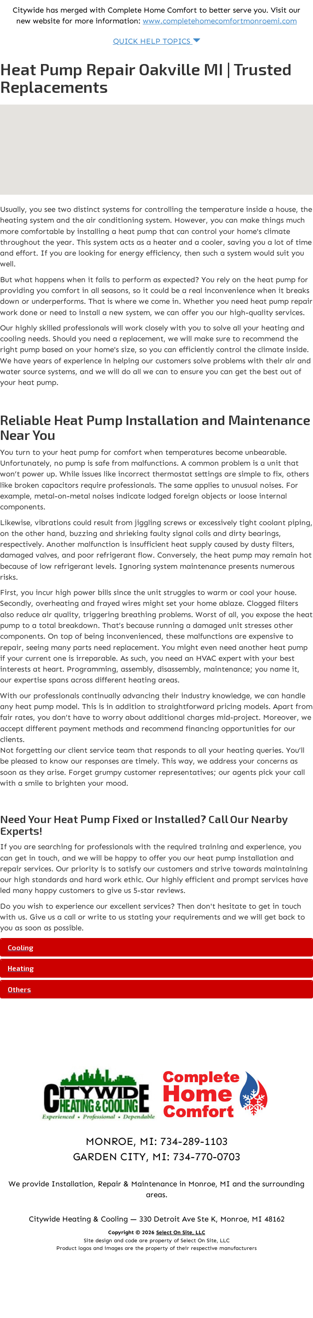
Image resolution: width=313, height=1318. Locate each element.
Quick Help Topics (156, 41)
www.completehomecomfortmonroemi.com (220, 20)
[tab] (156, 947)
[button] (156, 947)
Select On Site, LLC (180, 1232)
